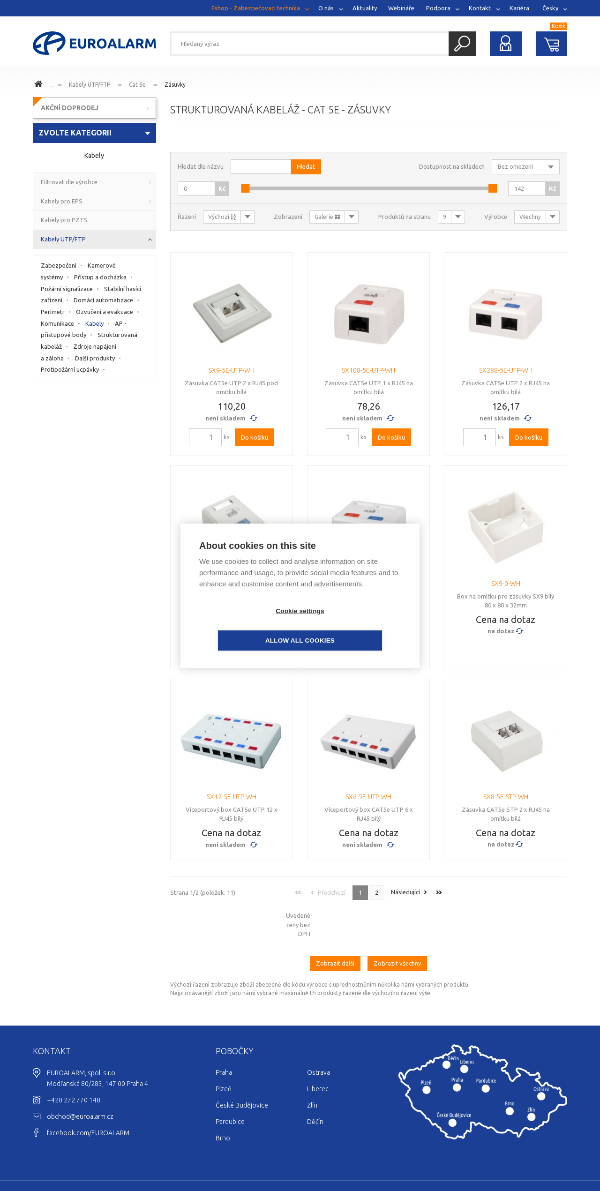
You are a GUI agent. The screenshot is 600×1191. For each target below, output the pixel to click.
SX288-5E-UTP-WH (505, 370)
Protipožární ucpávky (70, 369)
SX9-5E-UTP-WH (232, 370)
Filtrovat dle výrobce (69, 182)
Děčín (315, 1082)
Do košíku (254, 437)
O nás (326, 8)
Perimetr (53, 311)
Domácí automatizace (103, 300)
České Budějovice (242, 1066)
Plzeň (224, 1050)
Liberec (318, 1050)
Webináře (401, 8)
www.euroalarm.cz (40, 85)
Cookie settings (246, 625)
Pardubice (230, 1082)
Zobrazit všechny (397, 924)
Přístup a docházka (100, 277)
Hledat (462, 43)
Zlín (312, 1066)
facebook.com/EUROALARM (88, 1094)
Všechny (530, 217)
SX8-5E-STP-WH (505, 797)
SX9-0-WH (505, 583)
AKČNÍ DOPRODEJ (69, 108)
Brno (223, 1099)
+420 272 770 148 (73, 1061)
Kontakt (480, 8)
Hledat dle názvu (201, 166)
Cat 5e (137, 85)
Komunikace (57, 323)
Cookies (479, 1156)
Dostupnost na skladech (452, 166)
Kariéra (519, 8)
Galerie (327, 217)
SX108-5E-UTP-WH (368, 370)
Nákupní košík (552, 43)
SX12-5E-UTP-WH (231, 797)
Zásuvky (175, 85)
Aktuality (364, 8)
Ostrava (318, 1033)
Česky (550, 8)
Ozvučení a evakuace (104, 311)
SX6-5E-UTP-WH (368, 797)
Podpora (438, 8)
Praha (224, 1033)
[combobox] (94, 133)
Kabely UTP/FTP (89, 85)
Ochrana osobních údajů (531, 1156)
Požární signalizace (67, 288)
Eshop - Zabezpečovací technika (255, 8)
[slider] (245, 188)
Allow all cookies (354, 625)
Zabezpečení (58, 265)
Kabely (94, 323)
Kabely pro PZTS (64, 220)
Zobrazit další (335, 924)
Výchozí (222, 217)
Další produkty (95, 358)
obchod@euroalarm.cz (80, 1077)
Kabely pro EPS (61, 201)
